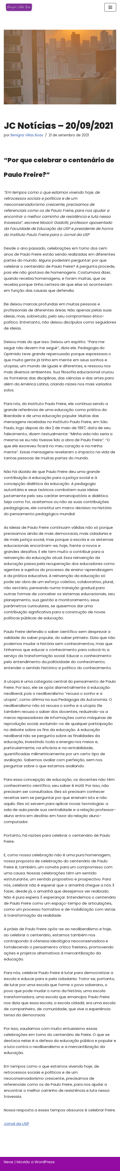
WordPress (45, 1161)
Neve (8, 1161)
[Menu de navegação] (110, 7)
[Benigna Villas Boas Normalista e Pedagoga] (19, 7)
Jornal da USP (16, 1123)
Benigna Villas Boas (27, 135)
